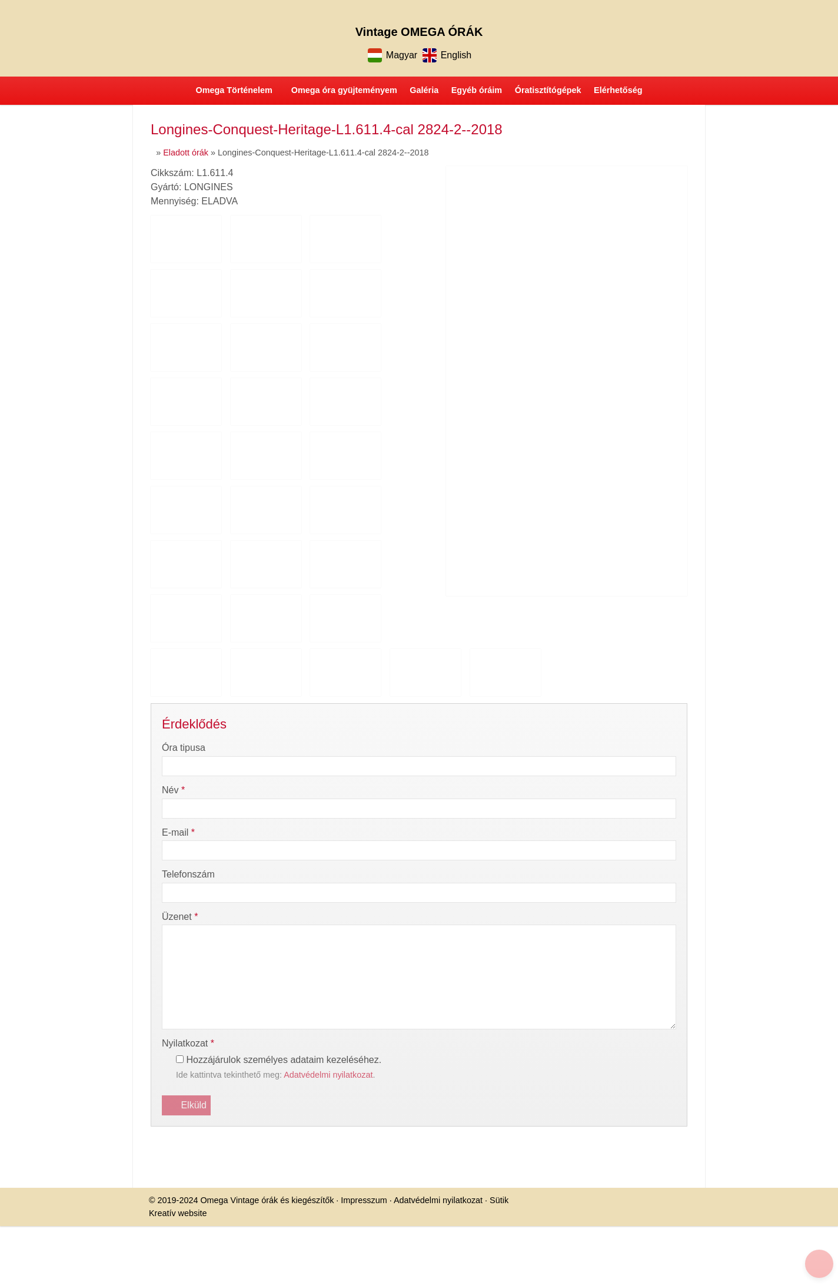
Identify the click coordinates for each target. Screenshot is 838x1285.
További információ (42, 652)
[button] (64, 355)
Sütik (346, 544)
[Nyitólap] (288, 242)
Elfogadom (28, 631)
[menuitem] (78, 365)
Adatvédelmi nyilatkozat (287, 544)
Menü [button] (39, 335)
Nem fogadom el (88, 631)
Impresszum (216, 544)
